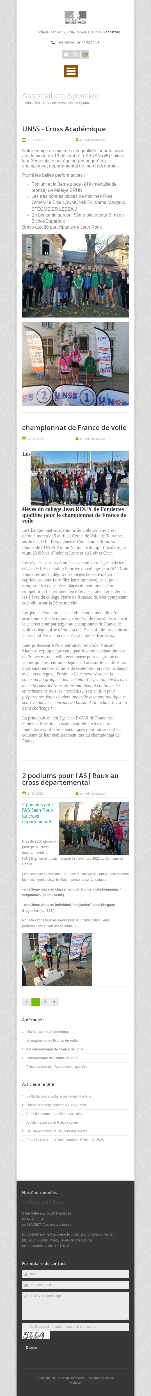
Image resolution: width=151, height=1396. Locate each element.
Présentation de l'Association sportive (57, 1067)
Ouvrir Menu (71, 71)
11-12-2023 (35, 140)
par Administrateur (92, 140)
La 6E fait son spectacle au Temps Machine (58, 1096)
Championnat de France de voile (52, 1058)
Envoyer (31, 1347)
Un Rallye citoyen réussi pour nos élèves (56, 1131)
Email (66, 54)
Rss (75, 54)
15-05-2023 (35, 438)
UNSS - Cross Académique (64, 128)
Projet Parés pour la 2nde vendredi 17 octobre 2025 (65, 1140)
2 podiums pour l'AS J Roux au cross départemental (70, 779)
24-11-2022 (35, 793)
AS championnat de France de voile (54, 1049)
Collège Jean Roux (72, 1377)
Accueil (52, 103)
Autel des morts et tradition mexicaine (54, 1114)
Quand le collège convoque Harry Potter (56, 1105)
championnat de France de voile (74, 427)
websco (75, 1382)
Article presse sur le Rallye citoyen (52, 1122)
